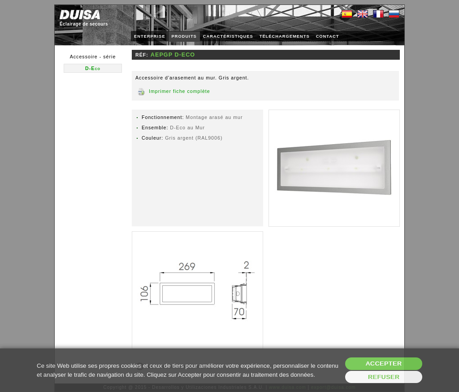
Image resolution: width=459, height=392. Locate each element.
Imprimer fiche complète (179, 91)
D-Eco (92, 68)
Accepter (384, 363)
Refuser (384, 377)
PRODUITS (184, 36)
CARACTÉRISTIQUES (228, 36)
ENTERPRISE (149, 36)
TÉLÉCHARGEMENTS (285, 36)
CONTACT (327, 36)
